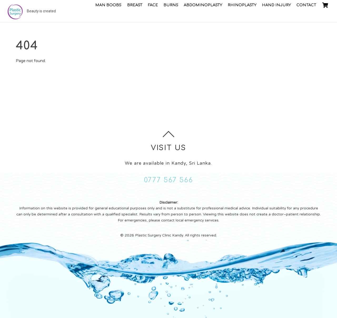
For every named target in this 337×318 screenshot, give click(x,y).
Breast (134, 5)
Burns (170, 5)
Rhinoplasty (242, 5)
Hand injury (276, 5)
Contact (306, 5)
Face (153, 5)
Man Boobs (108, 5)
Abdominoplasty (203, 5)
